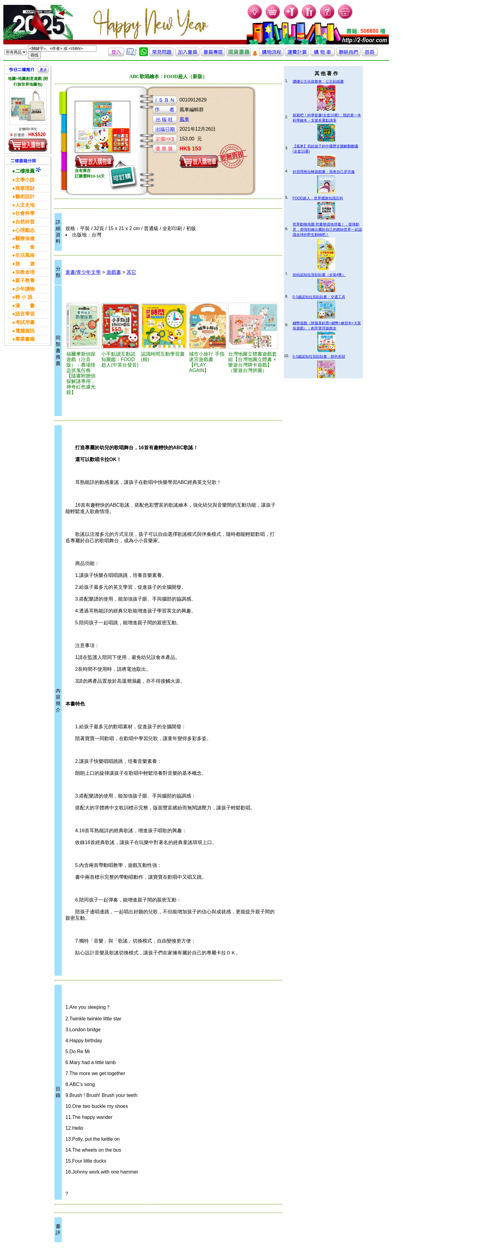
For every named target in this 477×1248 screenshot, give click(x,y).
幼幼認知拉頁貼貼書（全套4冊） (319, 275)
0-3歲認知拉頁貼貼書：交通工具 (319, 297)
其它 (131, 272)
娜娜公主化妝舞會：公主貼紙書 (318, 81)
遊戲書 (113, 272)
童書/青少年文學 (83, 272)
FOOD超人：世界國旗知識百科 (318, 198)
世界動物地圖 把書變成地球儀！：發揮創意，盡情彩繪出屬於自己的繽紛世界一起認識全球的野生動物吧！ (327, 229)
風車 (184, 119)
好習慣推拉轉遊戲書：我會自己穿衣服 (324, 172)
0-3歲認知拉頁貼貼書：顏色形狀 (319, 356)
